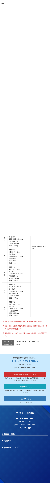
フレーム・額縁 (21, 341)
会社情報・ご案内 (11, 447)
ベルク (18, 344)
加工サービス (9, 434)
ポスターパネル (34, 341)
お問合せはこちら (25, 386)
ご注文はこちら (25, 398)
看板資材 (7, 440)
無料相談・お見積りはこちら (25, 374)
